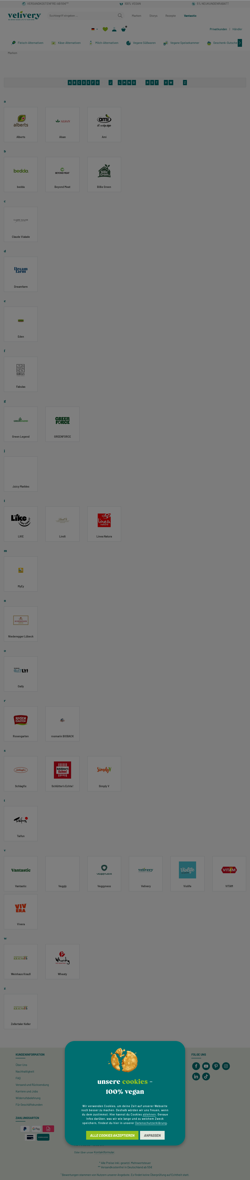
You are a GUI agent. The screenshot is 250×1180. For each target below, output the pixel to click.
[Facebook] (196, 1066)
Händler (237, 29)
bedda (21, 187)
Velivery (146, 886)
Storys (153, 15)
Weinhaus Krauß (21, 974)
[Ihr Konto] (114, 29)
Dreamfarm (21, 286)
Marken (136, 15)
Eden (21, 336)
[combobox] (81, 16)
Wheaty (62, 974)
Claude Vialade (21, 236)
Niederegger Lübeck (20, 636)
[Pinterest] (216, 1066)
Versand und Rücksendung (32, 1084)
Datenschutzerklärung (151, 1123)
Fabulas (20, 386)
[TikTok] (206, 1076)
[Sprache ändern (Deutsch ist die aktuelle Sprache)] (94, 29)
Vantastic (190, 15)
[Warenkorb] (123, 29)
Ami (104, 137)
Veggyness (104, 886)
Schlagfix (21, 786)
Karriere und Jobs (27, 1091)
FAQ (18, 1078)
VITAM (229, 886)
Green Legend (20, 436)
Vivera (21, 924)
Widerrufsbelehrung (28, 1098)
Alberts (20, 137)
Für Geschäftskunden (29, 1104)
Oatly (21, 686)
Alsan (62, 137)
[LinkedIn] (196, 1076)
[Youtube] (206, 1066)
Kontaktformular (104, 1152)
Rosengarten (21, 736)
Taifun (21, 836)
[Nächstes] (240, 43)
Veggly (62, 886)
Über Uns (21, 1065)
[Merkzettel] (105, 29)
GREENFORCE (62, 436)
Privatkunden (218, 29)
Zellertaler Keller (21, 1024)
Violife (187, 886)
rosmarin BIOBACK (62, 736)
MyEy (21, 586)
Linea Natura (104, 536)
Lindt (62, 536)
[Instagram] (226, 1066)
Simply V (104, 786)
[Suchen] (120, 16)
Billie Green (104, 187)
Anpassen (152, 1135)
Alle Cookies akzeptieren (112, 1135)
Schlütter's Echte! (62, 786)
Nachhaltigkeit (25, 1071)
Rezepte (170, 15)
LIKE (21, 536)
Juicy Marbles (20, 486)
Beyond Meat (62, 187)
